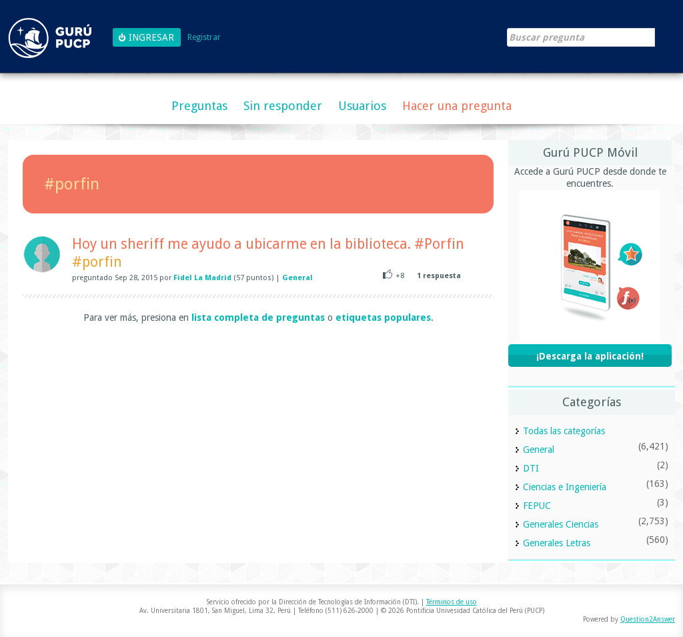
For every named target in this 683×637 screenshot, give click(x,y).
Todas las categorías (564, 431)
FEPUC (537, 505)
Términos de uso (451, 602)
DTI (531, 468)
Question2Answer (647, 619)
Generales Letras (556, 543)
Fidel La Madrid (202, 277)
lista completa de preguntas (258, 317)
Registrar (204, 37)
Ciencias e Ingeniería (564, 487)
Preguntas (199, 106)
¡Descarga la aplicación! (590, 356)
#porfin (97, 261)
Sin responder (282, 106)
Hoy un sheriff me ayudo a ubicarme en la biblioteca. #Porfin (268, 243)
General (297, 277)
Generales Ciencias (560, 524)
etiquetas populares (383, 317)
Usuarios (362, 106)
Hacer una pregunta (457, 106)
